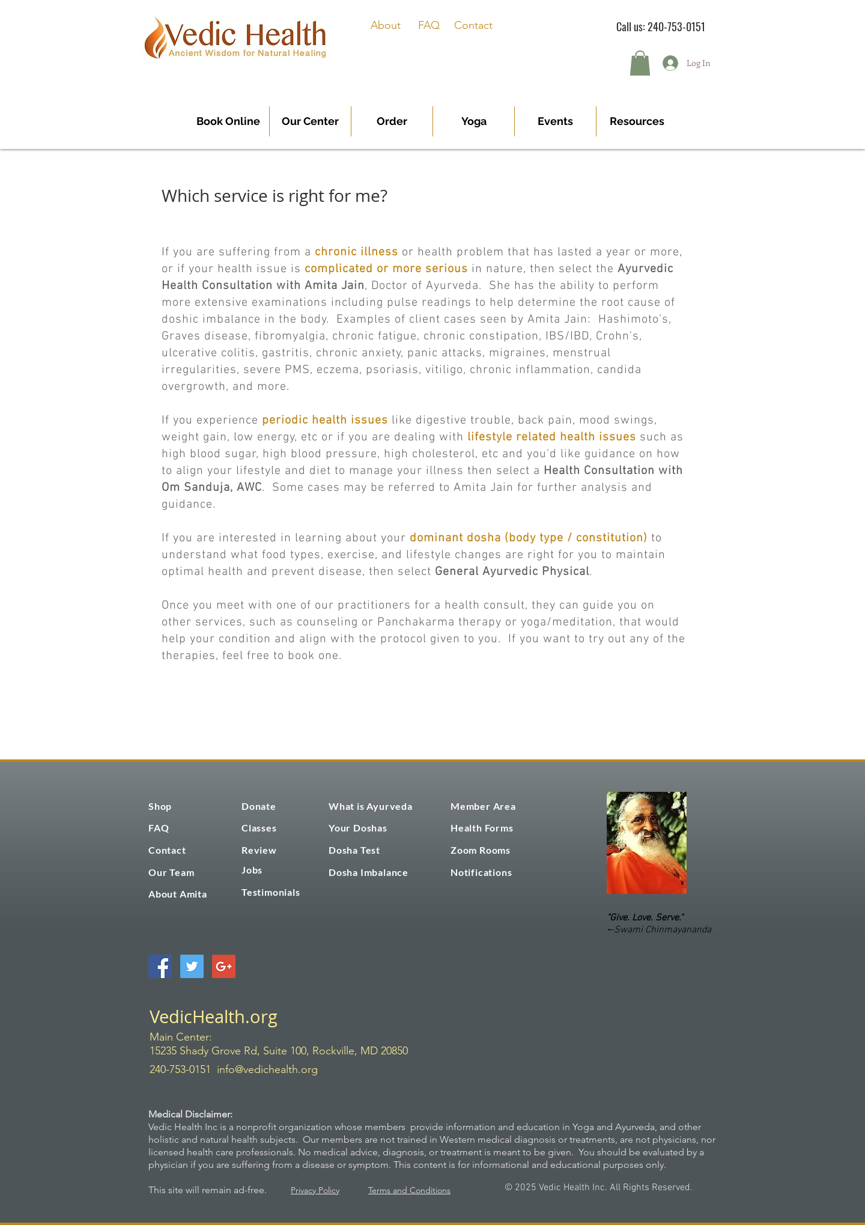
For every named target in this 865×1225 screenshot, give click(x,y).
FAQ (429, 25)
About (386, 25)
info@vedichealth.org (267, 1069)
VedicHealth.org (214, 1016)
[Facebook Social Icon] (160, 966)
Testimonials (270, 892)
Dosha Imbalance (368, 872)
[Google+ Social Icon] (223, 966)
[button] (640, 63)
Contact (473, 25)
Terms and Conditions (409, 1190)
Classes (259, 827)
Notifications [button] (481, 872)
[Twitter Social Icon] (192, 966)
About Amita (177, 893)
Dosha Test (354, 850)
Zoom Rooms (481, 850)
